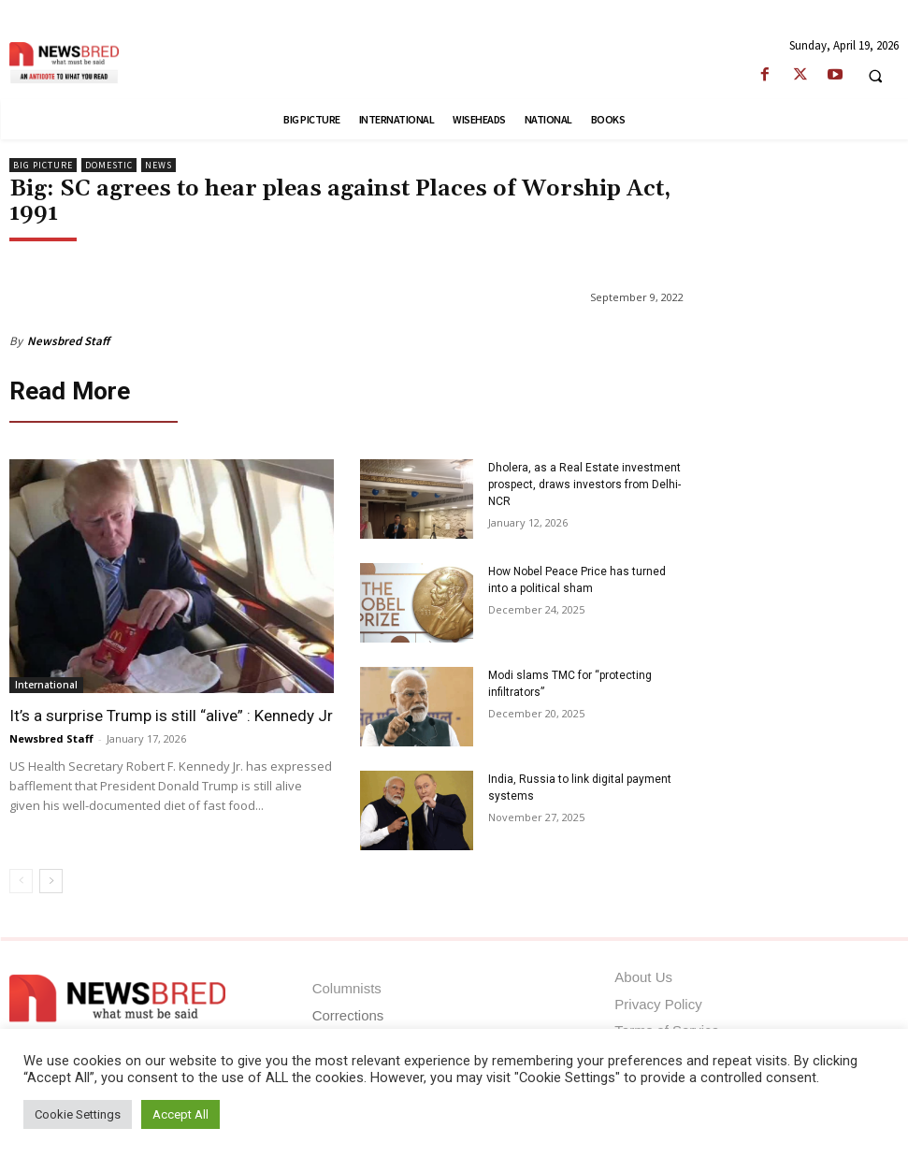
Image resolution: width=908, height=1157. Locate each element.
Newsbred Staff (68, 341)
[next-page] (51, 877)
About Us (643, 974)
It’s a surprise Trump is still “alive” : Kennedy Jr (171, 711)
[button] (875, 75)
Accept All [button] (180, 1114)
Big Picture (43, 165)
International (46, 680)
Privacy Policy (657, 1000)
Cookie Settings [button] (78, 1114)
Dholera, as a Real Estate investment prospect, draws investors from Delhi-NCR (584, 480)
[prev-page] (21, 877)
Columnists (347, 985)
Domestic (109, 165)
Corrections (348, 1012)
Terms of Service (666, 1026)
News (158, 165)
